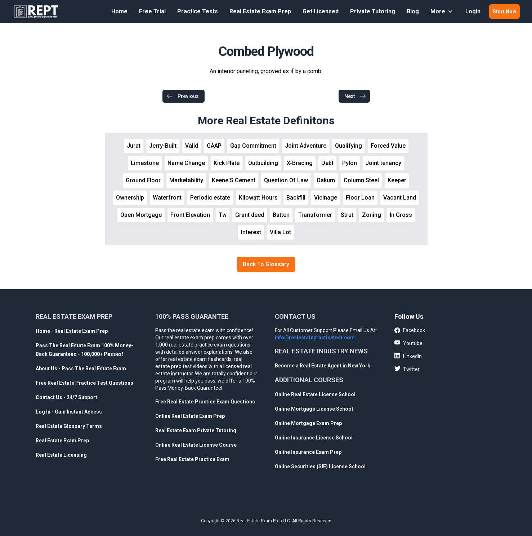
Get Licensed (321, 11)
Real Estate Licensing (61, 455)
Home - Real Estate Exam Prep (72, 331)
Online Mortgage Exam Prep (308, 423)
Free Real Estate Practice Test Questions (84, 383)
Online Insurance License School (314, 438)
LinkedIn (408, 356)
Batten (281, 214)
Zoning (371, 214)
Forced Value (388, 145)
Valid (191, 145)
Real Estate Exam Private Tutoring (195, 430)
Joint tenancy (383, 163)
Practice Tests (197, 11)
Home (119, 11)
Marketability (186, 180)
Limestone (145, 163)
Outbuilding (263, 163)
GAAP (214, 145)
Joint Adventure (305, 145)
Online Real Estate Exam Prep (190, 416)
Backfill (295, 197)
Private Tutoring (372, 11)
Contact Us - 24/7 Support (66, 397)
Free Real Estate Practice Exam (192, 459)
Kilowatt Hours (258, 197)
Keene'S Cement (233, 180)
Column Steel (361, 180)
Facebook (409, 330)
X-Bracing (300, 163)
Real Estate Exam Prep (260, 11)
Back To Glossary (266, 264)
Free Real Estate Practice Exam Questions (205, 402)
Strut (347, 214)
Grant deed (249, 214)
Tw (223, 214)
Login (472, 11)
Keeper (397, 180)
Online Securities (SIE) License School (320, 466)
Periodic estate (210, 197)
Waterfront (167, 197)
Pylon (349, 163)
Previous (182, 96)
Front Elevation (190, 214)
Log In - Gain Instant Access (69, 412)
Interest (251, 232)
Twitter (407, 369)
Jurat (133, 145)
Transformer (315, 214)
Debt (327, 163)
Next (355, 96)
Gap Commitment (253, 145)
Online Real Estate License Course (196, 445)
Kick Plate (227, 163)
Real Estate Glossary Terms (69, 426)
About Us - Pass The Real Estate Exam (81, 368)
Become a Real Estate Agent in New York (322, 365)
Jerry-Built (162, 145)
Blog (413, 11)
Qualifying (348, 145)
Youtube (408, 343)
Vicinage (325, 197)
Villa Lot (280, 232)
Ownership (130, 197)
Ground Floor (143, 180)
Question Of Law (286, 180)
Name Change (186, 163)
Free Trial (152, 11)
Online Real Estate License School (315, 394)
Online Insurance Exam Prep (308, 452)
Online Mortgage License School (314, 409)
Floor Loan (360, 197)
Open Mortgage (141, 214)
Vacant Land (399, 197)
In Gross (401, 214)
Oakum (326, 180)
